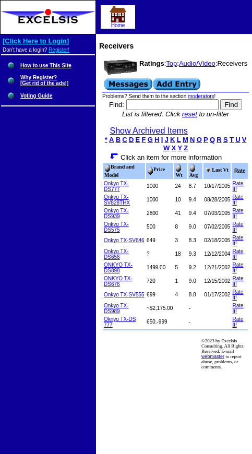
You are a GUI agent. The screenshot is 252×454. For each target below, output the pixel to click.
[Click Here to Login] (36, 41)
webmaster (212, 356)
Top (171, 63)
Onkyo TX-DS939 (116, 213)
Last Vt (217, 170)
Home (118, 23)
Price (156, 169)
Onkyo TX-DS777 (116, 186)
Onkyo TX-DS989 (116, 308)
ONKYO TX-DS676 (118, 281)
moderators (201, 96)
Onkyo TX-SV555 (124, 294)
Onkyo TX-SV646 (124, 240)
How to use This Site (45, 65)
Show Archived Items (148, 130)
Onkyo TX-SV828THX (117, 200)
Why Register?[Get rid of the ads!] (44, 80)
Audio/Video (197, 63)
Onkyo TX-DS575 (116, 227)
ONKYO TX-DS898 (118, 267)
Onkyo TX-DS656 (116, 254)
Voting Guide (36, 96)
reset (189, 114)
